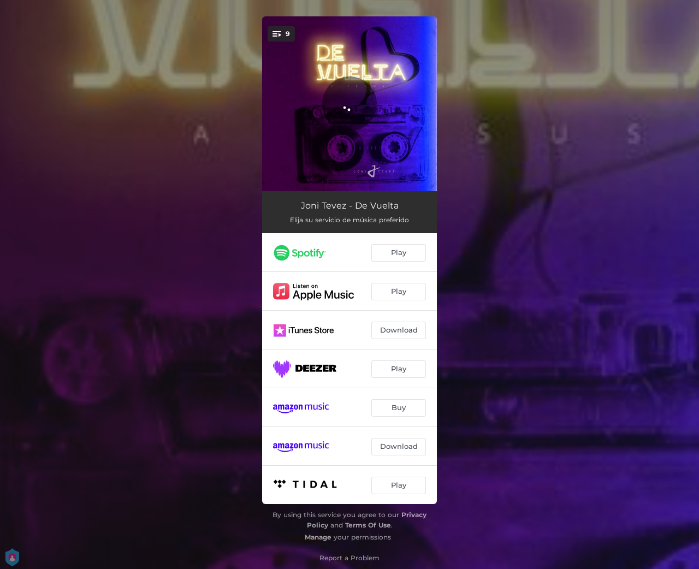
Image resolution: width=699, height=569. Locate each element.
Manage (318, 537)
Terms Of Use (368, 525)
